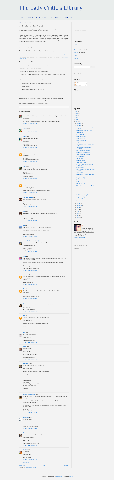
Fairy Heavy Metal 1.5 (81, 136)
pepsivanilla (26, 417)
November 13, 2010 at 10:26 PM (30, 270)
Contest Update (79, 167)
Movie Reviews (55, 18)
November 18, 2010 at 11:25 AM (30, 390)
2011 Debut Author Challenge (83, 154)
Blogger (71, 476)
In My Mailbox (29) (80, 134)
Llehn (24, 332)
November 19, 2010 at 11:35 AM (30, 412)
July (78, 209)
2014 (76, 113)
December (79, 123)
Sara (24, 225)
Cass (24, 211)
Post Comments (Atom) (30, 467)
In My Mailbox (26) (80, 197)
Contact (30, 18)
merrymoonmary (59, 476)
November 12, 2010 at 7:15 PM (30, 220)
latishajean (25, 274)
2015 (76, 111)
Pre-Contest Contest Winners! (83, 152)
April (78, 215)
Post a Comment (25, 462)
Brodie (24, 256)
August (78, 207)
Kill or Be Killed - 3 (80, 183)
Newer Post (22, 465)
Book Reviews (41, 18)
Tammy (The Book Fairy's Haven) (31, 240)
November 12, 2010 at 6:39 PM (30, 206)
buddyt (24, 315)
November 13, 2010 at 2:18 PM (30, 236)
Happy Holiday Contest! (81, 142)
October (79, 203)
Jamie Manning (26, 363)
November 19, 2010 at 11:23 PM (30, 428)
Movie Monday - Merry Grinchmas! (84, 130)
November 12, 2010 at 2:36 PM (30, 161)
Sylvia (24, 303)
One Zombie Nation (80, 198)
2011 (76, 119)
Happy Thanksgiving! (81, 140)
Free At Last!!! (79, 201)
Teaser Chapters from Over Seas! (84, 189)
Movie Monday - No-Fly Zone (83, 195)
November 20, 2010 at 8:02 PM (30, 445)
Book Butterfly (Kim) (28, 197)
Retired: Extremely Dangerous (83, 150)
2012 (76, 117)
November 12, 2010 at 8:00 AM (30, 132)
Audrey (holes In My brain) (29, 114)
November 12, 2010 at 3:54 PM (30, 178)
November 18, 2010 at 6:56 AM (30, 359)
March (78, 217)
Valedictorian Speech (81, 162)
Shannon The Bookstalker (29, 394)
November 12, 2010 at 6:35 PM (30, 192)
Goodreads (76, 47)
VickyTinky (25, 449)
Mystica (24, 346)
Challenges (68, 18)
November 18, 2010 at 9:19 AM (30, 376)
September (79, 205)
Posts (77, 82)
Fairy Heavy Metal (80, 138)
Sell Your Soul (79, 158)
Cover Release (79, 132)
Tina (24, 288)
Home (21, 18)
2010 (76, 121)
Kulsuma (25, 128)
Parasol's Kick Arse (80, 160)
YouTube (76, 49)
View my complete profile (79, 237)
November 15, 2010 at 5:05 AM (30, 342)
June (78, 211)
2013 (76, 115)
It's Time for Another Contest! (82, 181)
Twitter (75, 44)
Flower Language (80, 179)
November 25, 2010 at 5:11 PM (30, 459)
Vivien (24, 432)
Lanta (24, 183)
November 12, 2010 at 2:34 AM (30, 123)
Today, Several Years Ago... (82, 193)
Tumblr (75, 55)
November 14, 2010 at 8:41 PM (30, 311)
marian (24, 152)
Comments (78, 85)
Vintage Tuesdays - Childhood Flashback (85, 191)
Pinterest (76, 58)
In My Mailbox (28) (80, 156)
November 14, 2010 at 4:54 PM (30, 284)
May (78, 213)
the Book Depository (63, 54)
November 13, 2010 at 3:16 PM (30, 251)
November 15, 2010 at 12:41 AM (30, 328)
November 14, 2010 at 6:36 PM (30, 298)
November (79, 125)
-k (84, 224)
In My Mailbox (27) (80, 178)
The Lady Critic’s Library (51, 7)
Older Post (66, 465)
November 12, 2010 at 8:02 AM (30, 147)
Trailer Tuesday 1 (80, 172)
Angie (24, 166)
